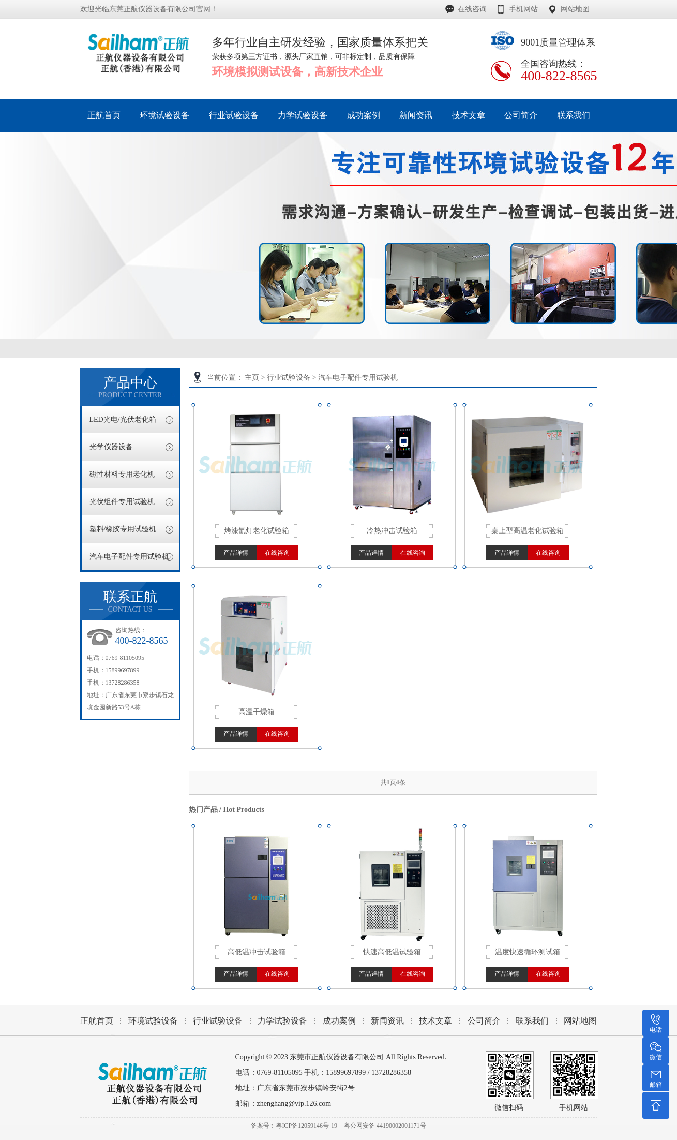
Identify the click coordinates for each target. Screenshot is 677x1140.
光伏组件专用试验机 (122, 502)
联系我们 (532, 1020)
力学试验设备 (282, 1020)
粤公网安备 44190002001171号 (385, 1125)
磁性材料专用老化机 (122, 474)
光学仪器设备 (111, 447)
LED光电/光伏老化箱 (122, 419)
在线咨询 (472, 9)
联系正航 (130, 601)
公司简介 (484, 1020)
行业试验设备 (288, 377)
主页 (252, 377)
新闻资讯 (387, 1020)
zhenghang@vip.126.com (294, 1103)
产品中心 (130, 387)
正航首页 (96, 1020)
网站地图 (575, 9)
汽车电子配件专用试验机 (358, 377)
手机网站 (523, 9)
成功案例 (339, 1020)
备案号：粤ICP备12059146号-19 (294, 1125)
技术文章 (435, 1020)
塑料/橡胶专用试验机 (123, 529)
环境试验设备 (153, 1020)
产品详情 (235, 552)
